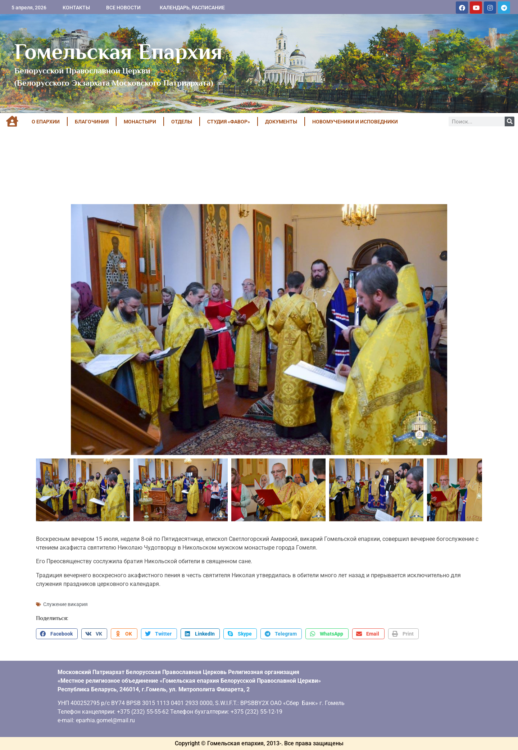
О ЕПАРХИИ (46, 122)
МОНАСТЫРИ (140, 122)
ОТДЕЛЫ (181, 122)
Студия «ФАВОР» (228, 122)
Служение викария (65, 604)
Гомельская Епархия (118, 51)
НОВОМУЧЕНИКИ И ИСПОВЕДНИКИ (355, 122)
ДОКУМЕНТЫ (281, 122)
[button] (57, 633)
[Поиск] (509, 121)
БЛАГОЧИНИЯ (92, 122)
